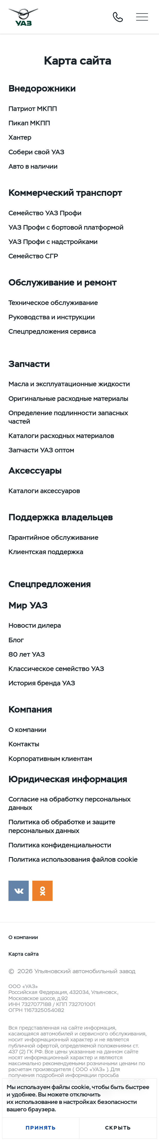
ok (42, 891)
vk (18, 891)
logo (23, 17)
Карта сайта (23, 954)
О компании (23, 937)
